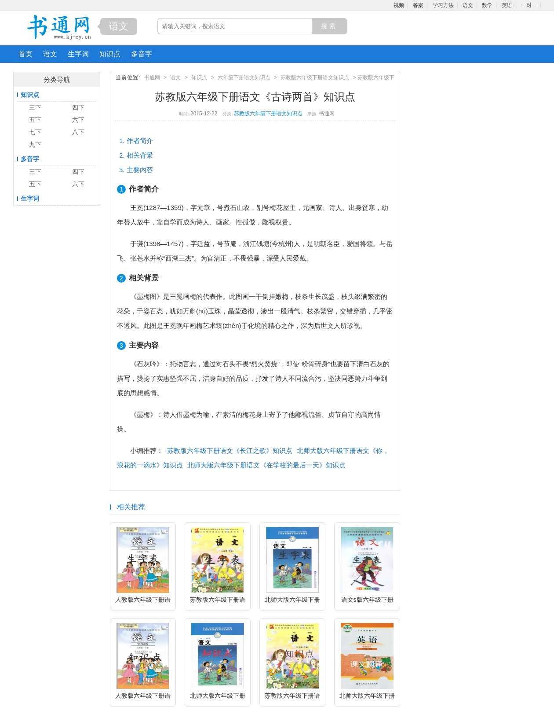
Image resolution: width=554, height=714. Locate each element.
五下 (35, 119)
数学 (487, 5)
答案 (418, 5)
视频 (399, 5)
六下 (78, 119)
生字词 (78, 54)
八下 (78, 132)
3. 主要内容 (136, 169)
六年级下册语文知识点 (244, 77)
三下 (35, 107)
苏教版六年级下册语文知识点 (315, 77)
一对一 (529, 5)
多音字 (141, 54)
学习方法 (443, 5)
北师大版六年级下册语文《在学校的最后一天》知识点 (266, 465)
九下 (35, 144)
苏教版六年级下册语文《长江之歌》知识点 (229, 450)
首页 (25, 54)
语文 (468, 5)
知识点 (109, 54)
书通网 (152, 77)
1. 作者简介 (136, 140)
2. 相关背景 (136, 155)
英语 (507, 5)
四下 (78, 107)
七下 (35, 132)
